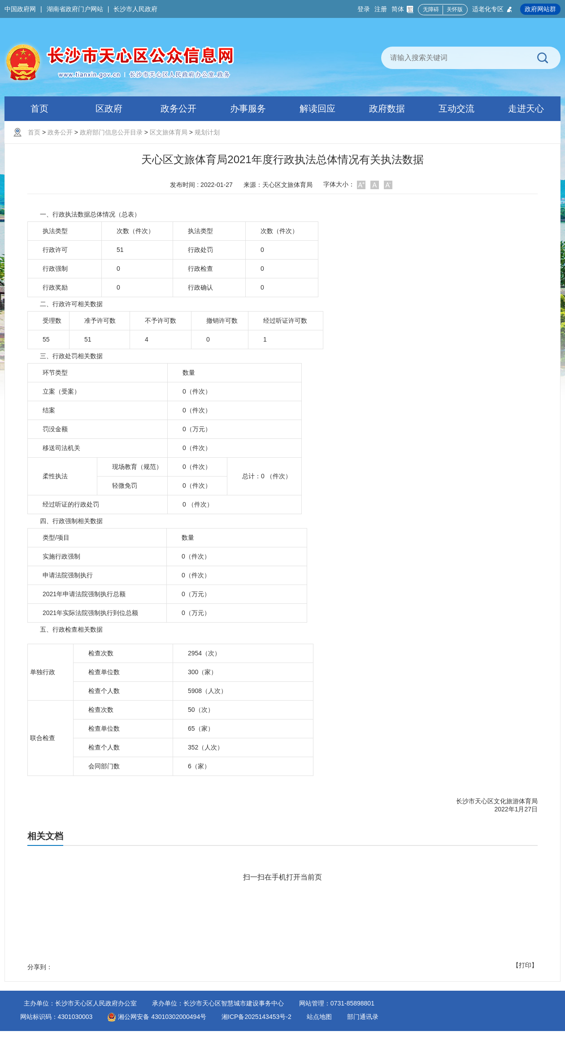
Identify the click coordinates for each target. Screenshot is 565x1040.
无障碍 (431, 9)
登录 (363, 9)
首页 (34, 132)
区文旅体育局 (168, 132)
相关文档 (45, 836)
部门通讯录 (362, 1016)
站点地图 (319, 1016)
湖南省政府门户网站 (75, 9)
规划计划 (207, 132)
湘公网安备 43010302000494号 (157, 1016)
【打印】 (525, 965)
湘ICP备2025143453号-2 (256, 1016)
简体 (402, 9)
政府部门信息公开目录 (111, 132)
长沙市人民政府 (135, 9)
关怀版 (455, 9)
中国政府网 (20, 9)
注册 (380, 9)
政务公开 (60, 132)
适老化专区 (492, 9)
